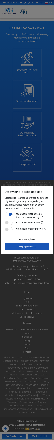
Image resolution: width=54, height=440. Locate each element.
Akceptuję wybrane (27, 239)
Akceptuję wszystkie (27, 246)
